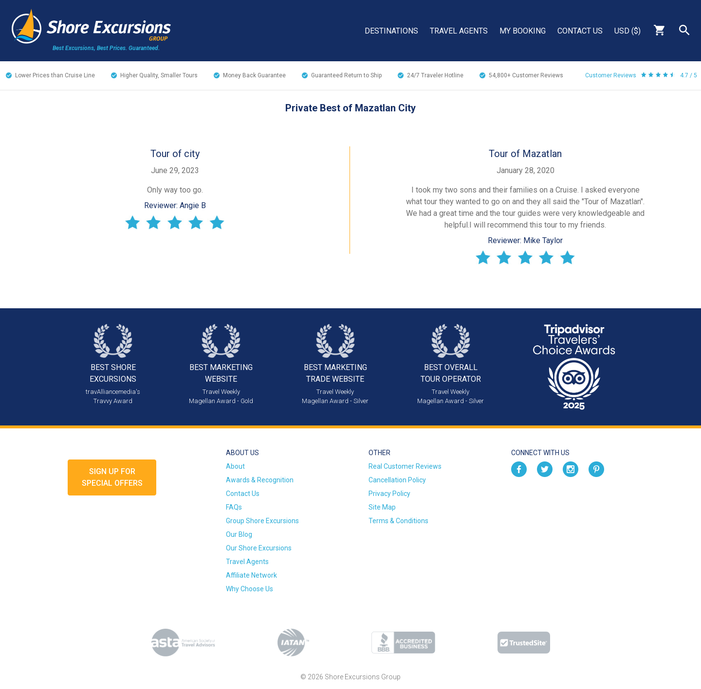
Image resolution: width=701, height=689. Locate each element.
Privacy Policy (389, 493)
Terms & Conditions (398, 521)
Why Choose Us (249, 589)
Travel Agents (459, 30)
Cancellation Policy (397, 480)
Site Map (382, 507)
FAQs (234, 507)
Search (684, 30)
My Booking (522, 30)
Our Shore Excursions (259, 548)
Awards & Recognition (260, 480)
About (235, 466)
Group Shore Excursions (262, 521)
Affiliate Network (251, 575)
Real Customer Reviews (405, 466)
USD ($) (627, 30)
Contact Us (580, 30)
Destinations (391, 30)
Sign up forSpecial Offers (112, 477)
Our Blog (239, 534)
